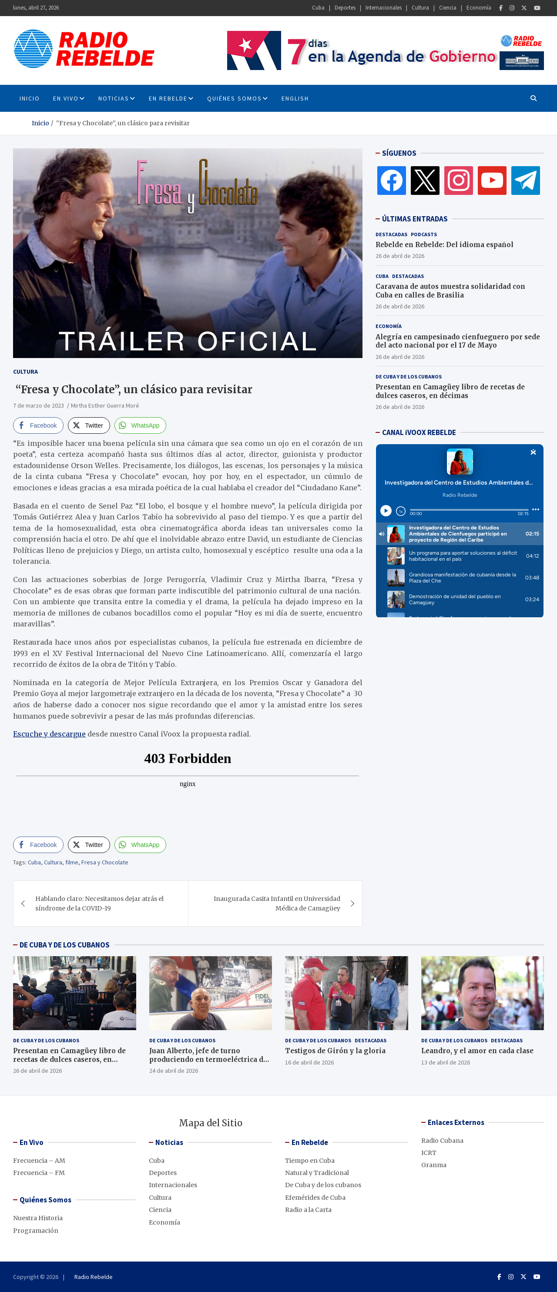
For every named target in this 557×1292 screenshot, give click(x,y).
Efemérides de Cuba (315, 1198)
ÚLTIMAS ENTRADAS (415, 219)
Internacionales (384, 7)
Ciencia (447, 7)
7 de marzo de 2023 (38, 405)
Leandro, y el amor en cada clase (477, 1051)
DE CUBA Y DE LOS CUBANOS (65, 945)
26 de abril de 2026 (400, 256)
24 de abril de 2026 (173, 1070)
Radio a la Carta (308, 1210)
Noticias (113, 98)
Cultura (420, 7)
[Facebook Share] (38, 425)
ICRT (428, 1153)
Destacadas (391, 234)
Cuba (318, 7)
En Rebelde (168, 98)
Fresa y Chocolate (104, 862)
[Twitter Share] (89, 425)
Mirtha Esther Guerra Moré (106, 405)
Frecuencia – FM (39, 1173)
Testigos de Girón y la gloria (335, 1051)
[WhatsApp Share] (140, 425)
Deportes (345, 7)
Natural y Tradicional (317, 1173)
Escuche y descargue (49, 734)
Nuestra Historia (38, 1218)
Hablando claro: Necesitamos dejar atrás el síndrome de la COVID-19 (99, 903)
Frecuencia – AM (39, 1161)
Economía (478, 7)
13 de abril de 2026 (445, 1062)
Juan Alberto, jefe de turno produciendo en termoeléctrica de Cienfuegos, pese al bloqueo (208, 1059)
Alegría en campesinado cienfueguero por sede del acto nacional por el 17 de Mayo (458, 341)
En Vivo (66, 98)
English (295, 98)
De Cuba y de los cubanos (409, 376)
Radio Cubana (442, 1141)
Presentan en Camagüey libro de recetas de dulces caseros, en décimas (450, 391)
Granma (433, 1165)
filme (71, 862)
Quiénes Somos (234, 98)
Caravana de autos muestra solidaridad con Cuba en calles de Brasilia (450, 290)
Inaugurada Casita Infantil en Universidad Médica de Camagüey (277, 903)
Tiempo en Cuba (310, 1161)
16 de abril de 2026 (309, 1062)
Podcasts (424, 234)
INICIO (30, 98)
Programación (35, 1231)
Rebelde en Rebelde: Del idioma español (444, 245)
